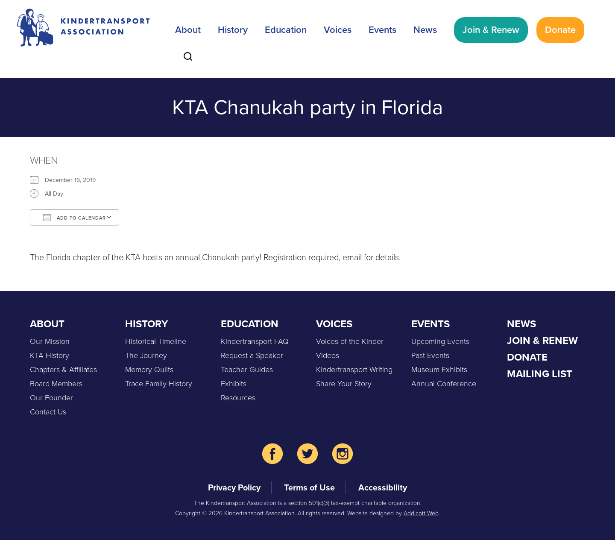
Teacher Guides (247, 369)
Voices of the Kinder (350, 341)
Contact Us (48, 411)
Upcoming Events (440, 341)
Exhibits (233, 383)
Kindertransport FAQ (255, 341)
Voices (337, 30)
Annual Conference (443, 383)
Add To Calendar (74, 217)
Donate (560, 30)
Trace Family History (158, 383)
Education (286, 30)
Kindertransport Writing (354, 369)
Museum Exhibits (439, 369)
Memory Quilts (149, 369)
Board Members (56, 383)
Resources (238, 397)
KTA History (49, 355)
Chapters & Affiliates (63, 369)
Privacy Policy (234, 487)
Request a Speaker (252, 355)
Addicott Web (421, 513)
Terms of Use (309, 487)
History (233, 30)
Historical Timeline (155, 341)
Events (382, 30)
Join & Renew (491, 30)
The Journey (146, 355)
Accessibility (382, 487)
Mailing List (539, 374)
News (425, 30)
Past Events (430, 355)
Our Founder (51, 397)
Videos (327, 355)
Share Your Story (344, 383)
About (188, 30)
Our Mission (50, 341)
